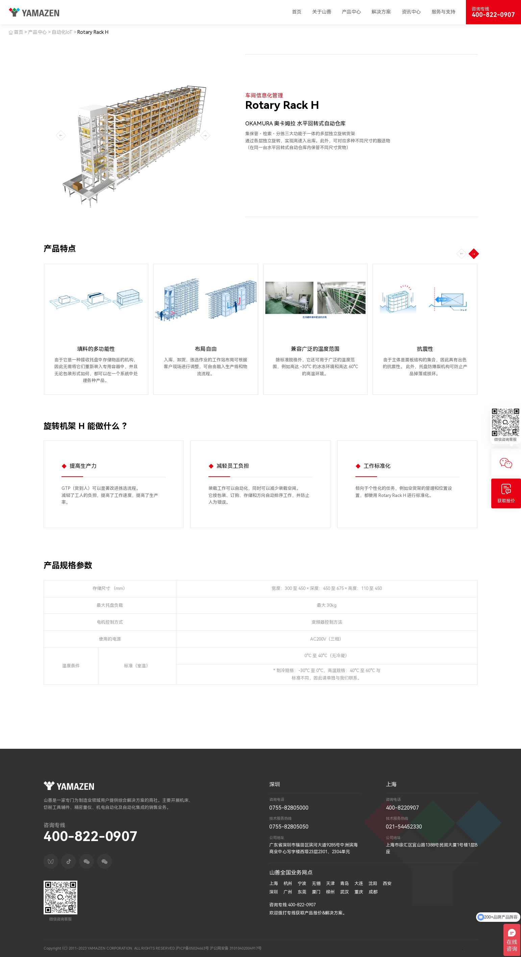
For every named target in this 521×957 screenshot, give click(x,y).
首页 (296, 12)
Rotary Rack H (92, 32)
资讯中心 (411, 12)
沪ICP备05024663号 (192, 948)
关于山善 (321, 12)
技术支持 (454, 948)
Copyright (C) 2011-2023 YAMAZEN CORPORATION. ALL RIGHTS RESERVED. (110, 948)
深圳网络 (470, 948)
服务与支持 (443, 12)
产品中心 (351, 12)
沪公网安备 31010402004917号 (236, 948)
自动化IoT (62, 32)
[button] (473, 254)
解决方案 (381, 12)
